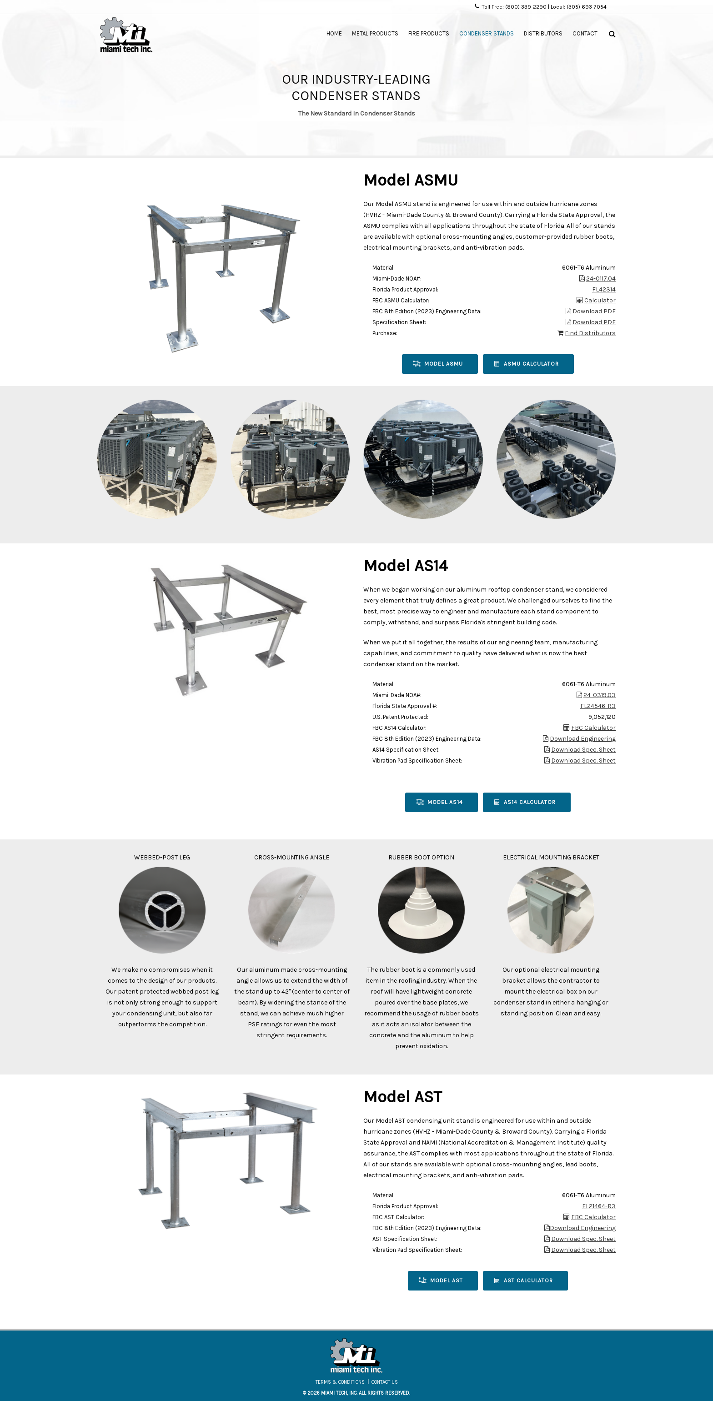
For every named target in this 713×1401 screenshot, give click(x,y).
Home (334, 33)
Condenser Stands (486, 33)
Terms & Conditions (340, 1382)
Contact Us (385, 1382)
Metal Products (375, 33)
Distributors (543, 33)
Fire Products (428, 33)
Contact (585, 33)
